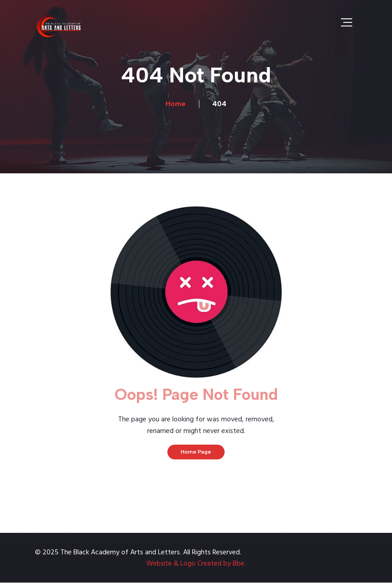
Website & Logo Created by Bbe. (196, 564)
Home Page (196, 452)
